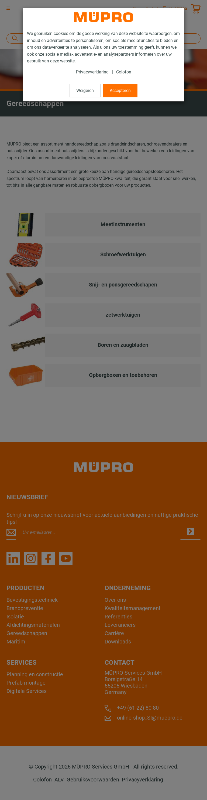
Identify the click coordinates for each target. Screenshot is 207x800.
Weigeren (85, 90)
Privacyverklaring (92, 72)
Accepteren (120, 90)
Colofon (123, 72)
